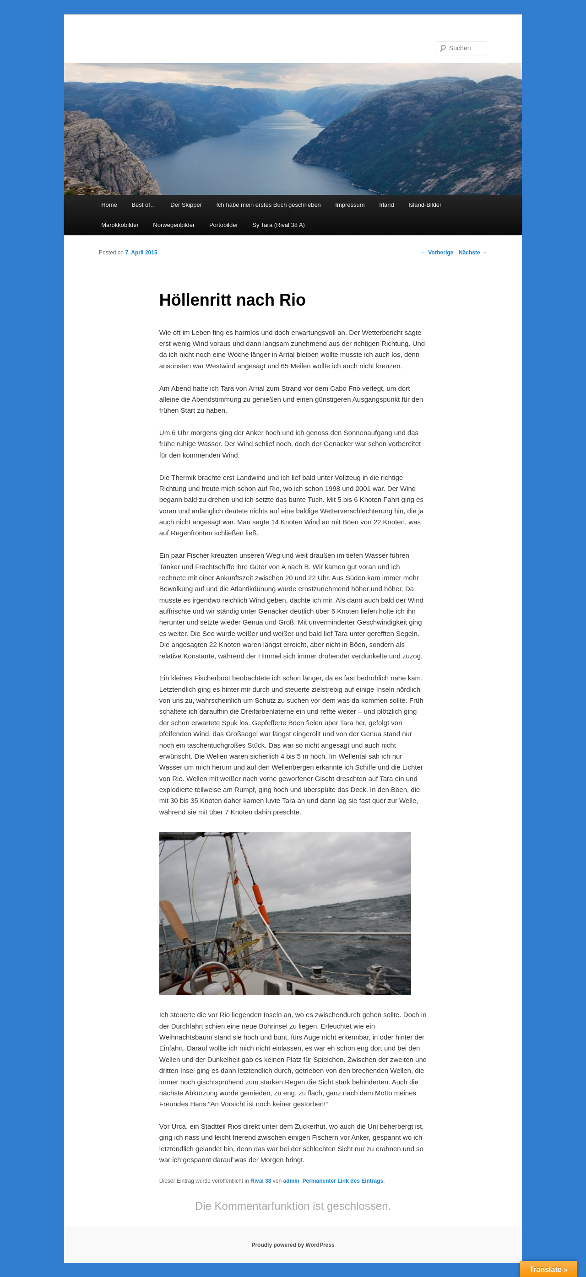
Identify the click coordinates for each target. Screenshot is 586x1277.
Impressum (349, 204)
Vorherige (437, 252)
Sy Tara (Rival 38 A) (278, 224)
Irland (386, 204)
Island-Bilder (424, 204)
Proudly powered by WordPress (292, 1245)
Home (109, 204)
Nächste (473, 252)
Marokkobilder (120, 224)
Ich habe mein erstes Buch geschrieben (268, 204)
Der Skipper (186, 204)
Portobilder (223, 224)
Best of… (143, 204)
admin (291, 1181)
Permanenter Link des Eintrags (342, 1181)
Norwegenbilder (174, 224)
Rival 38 (260, 1181)
